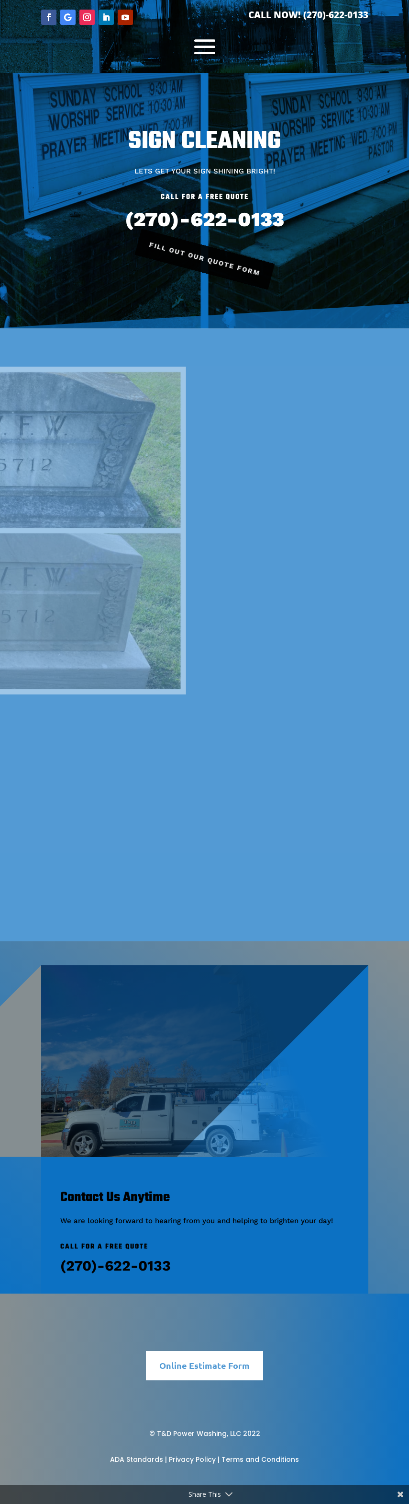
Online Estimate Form (204, 1365)
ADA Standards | (138, 1459)
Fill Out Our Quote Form (204, 259)
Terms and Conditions (260, 1459)
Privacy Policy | (194, 1459)
